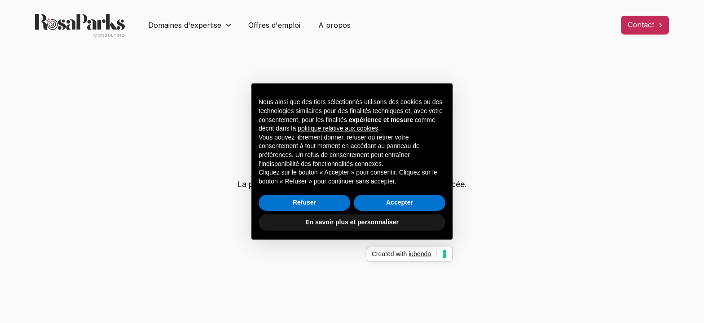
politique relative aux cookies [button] (338, 128)
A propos (334, 25)
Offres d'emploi (274, 25)
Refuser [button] (304, 202)
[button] (190, 25)
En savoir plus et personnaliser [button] (352, 222)
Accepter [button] (399, 202)
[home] (84, 25)
